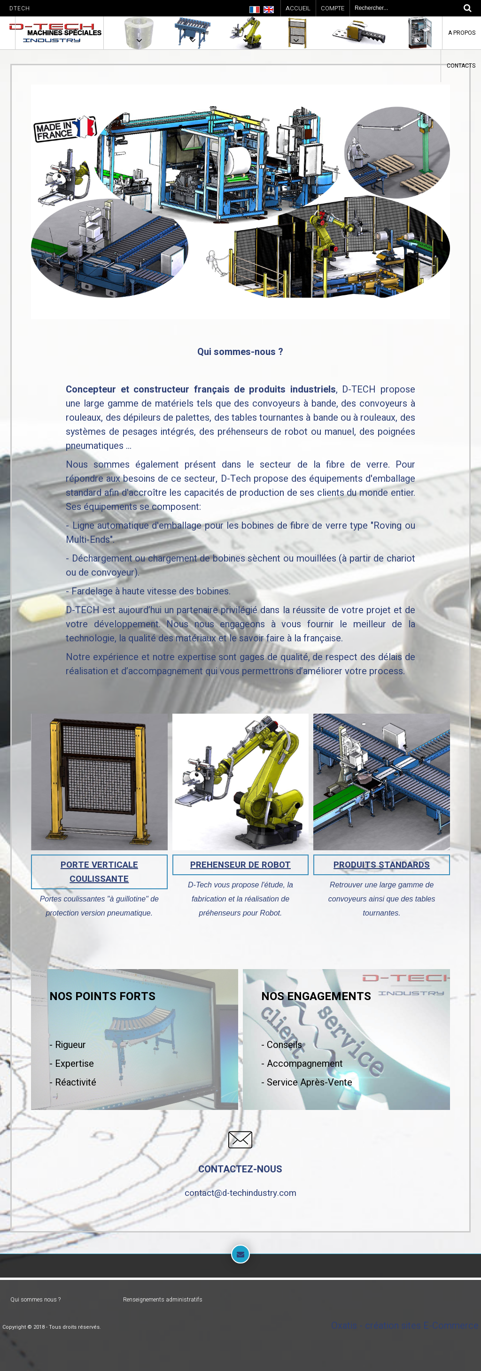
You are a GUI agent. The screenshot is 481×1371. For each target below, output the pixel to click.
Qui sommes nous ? (35, 1299)
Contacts (461, 66)
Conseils (283, 1045)
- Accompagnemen (300, 1064)
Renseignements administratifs (162, 1299)
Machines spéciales (64, 33)
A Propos (461, 33)
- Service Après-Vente (306, 1082)
